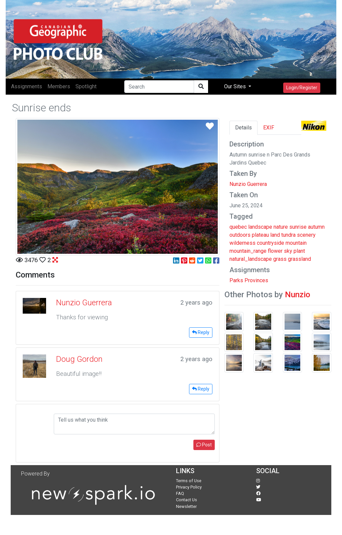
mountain (296, 243)
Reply (200, 332)
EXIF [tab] (268, 127)
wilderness (242, 243)
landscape (260, 227)
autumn (316, 227)
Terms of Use (188, 480)
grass (280, 259)
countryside (270, 243)
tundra (288, 235)
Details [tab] (243, 127)
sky (288, 251)
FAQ (180, 493)
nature (281, 227)
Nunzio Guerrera (248, 184)
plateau (260, 235)
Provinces (256, 280)
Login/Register (301, 87)
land (275, 235)
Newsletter (186, 506)
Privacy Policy (189, 487)
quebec (238, 227)
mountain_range (248, 251)
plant (299, 251)
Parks (236, 280)
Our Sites (235, 86)
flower (275, 251)
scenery (306, 235)
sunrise (298, 227)
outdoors (239, 235)
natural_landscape (250, 259)
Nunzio (297, 294)
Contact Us (186, 499)
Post (204, 444)
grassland (299, 259)
